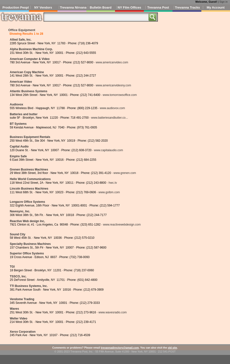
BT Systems (18, 123)
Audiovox (16, 104)
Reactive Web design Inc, (27, 221)
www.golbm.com (109, 192)
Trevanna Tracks (187, 7)
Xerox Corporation (22, 331)
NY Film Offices (129, 7)
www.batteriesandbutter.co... (109, 117)
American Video (21, 81)
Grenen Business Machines (29, 169)
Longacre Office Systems (27, 202)
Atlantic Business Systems (28, 91)
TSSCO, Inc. (18, 276)
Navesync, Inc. (20, 211)
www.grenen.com (125, 173)
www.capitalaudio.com (108, 150)
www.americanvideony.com (113, 85)
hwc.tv (113, 182)
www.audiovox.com (112, 108)
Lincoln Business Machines (29, 188)
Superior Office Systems (27, 253)
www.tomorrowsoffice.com (120, 95)
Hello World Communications (30, 179)
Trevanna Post (158, 7)
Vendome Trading (22, 299)
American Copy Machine (27, 72)
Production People (15, 7)
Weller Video (18, 318)
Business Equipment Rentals (30, 137)
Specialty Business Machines (30, 244)
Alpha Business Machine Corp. (31, 49)
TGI (12, 266)
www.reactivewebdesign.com (122, 224)
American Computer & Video (29, 59)
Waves (14, 308)
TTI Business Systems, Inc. (29, 286)
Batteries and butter (23, 114)
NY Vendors (43, 7)
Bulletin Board (101, 7)
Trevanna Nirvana (73, 7)
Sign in (223, 1)
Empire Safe (18, 156)
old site (172, 347)
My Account (216, 7)
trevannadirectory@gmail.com (120, 347)
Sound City (17, 234)
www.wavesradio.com (112, 312)
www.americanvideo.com (112, 62)
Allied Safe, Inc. (21, 39)
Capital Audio (19, 146)
